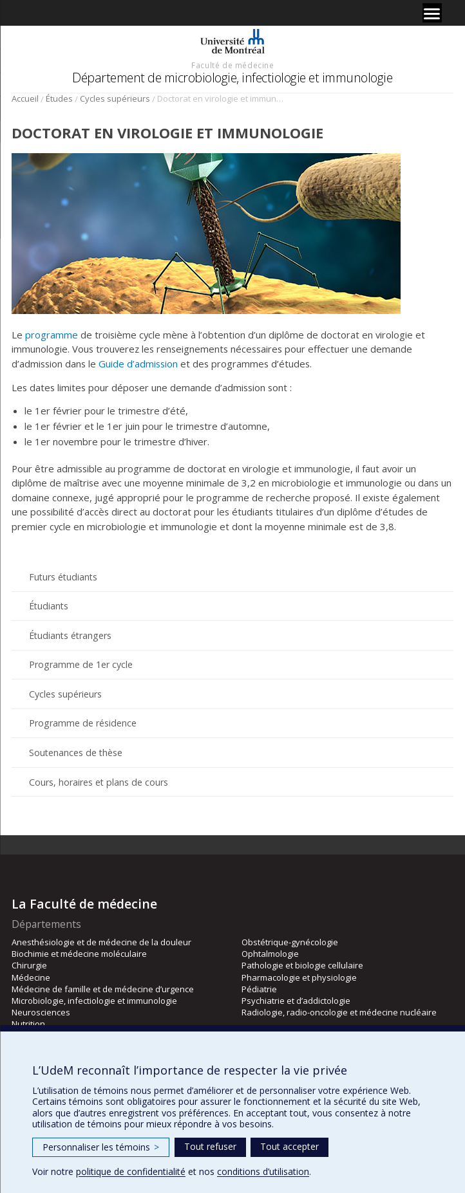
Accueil (25, 98)
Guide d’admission (138, 363)
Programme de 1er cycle (81, 664)
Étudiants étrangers (70, 635)
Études (59, 98)
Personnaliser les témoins (101, 1147)
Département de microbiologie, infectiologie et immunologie (232, 77)
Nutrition (28, 1024)
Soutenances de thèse (75, 752)
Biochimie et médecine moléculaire (79, 953)
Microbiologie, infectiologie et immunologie (94, 1000)
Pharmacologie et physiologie (299, 977)
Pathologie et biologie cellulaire (302, 965)
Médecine (31, 977)
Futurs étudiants (63, 577)
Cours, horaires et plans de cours (98, 782)
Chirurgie (29, 965)
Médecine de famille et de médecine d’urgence (103, 989)
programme (51, 334)
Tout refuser (210, 1146)
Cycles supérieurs (115, 98)
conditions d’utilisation (263, 1171)
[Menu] (432, 13)
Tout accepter (289, 1146)
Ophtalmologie (270, 953)
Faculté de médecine (232, 65)
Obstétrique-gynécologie (290, 942)
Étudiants (48, 606)
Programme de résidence (83, 723)
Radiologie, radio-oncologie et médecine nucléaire (339, 1012)
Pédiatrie (259, 989)
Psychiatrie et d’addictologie (296, 1000)
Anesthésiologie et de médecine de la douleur (101, 942)
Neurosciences (41, 1012)
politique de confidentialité (130, 1171)
